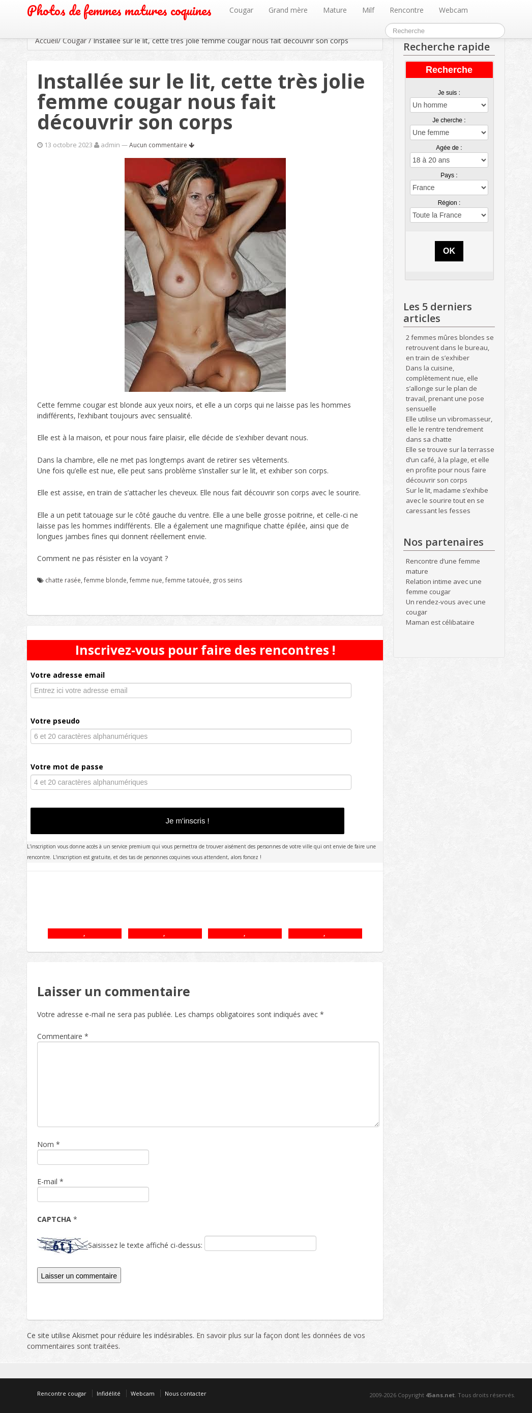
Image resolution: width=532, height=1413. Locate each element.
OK (449, 251)
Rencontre (407, 10)
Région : (449, 202)
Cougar (241, 10)
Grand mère (288, 10)
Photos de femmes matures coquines (119, 10)
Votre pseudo (55, 721)
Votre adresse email (68, 675)
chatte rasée (63, 580)
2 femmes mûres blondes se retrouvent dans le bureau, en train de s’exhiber (450, 347)
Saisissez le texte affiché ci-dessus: (145, 1245)
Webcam (453, 10)
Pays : (448, 175)
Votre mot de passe (67, 766)
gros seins (227, 580)
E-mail (47, 1181)
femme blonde (105, 580)
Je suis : (449, 92)
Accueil (46, 40)
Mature (335, 10)
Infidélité (109, 1393)
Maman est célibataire (440, 622)
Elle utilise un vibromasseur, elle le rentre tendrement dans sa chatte (449, 429)
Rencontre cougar (61, 1393)
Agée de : (449, 147)
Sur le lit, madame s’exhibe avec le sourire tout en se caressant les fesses (447, 500)
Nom (45, 1144)
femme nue (146, 580)
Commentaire (62, 1036)
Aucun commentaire (161, 145)
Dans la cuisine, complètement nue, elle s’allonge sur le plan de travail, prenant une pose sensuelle (445, 388)
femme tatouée (187, 580)
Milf (368, 10)
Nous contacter (185, 1393)
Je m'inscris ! (188, 820)
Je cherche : (448, 120)
